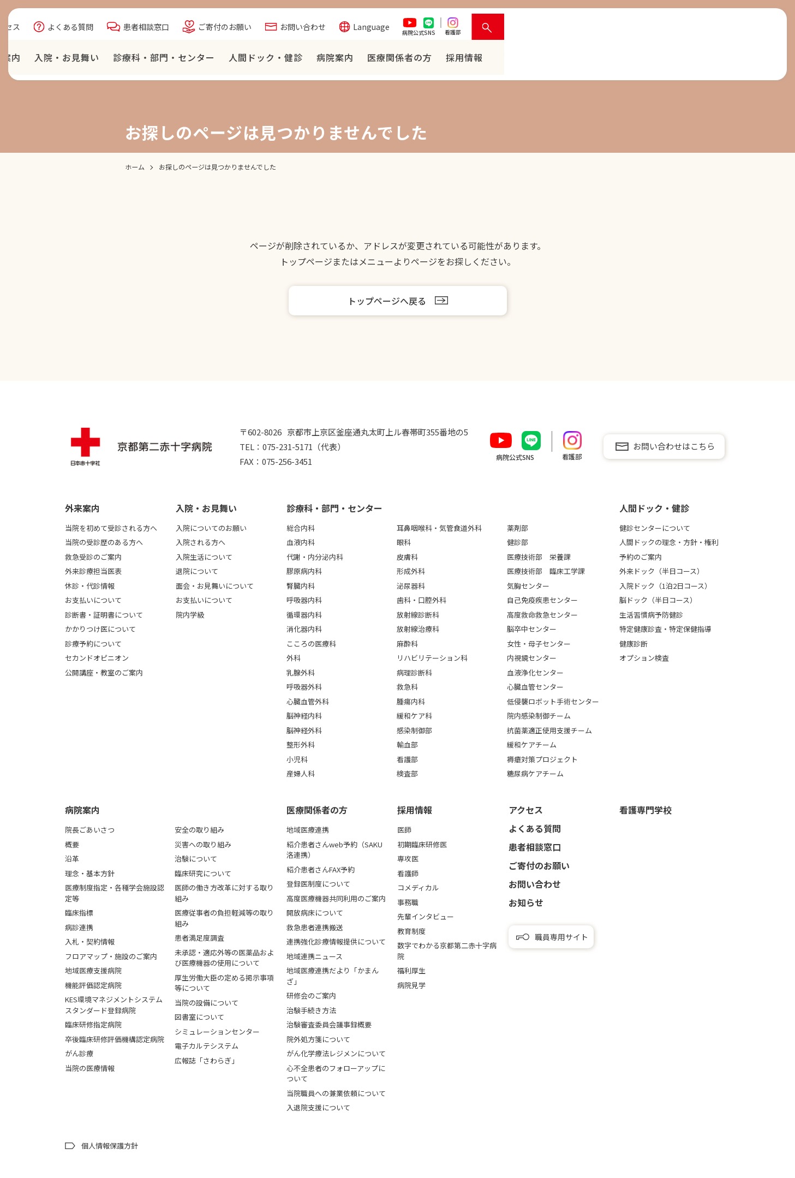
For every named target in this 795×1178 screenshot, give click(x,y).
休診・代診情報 (90, 586)
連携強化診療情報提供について (336, 941)
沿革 (72, 858)
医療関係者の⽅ (673, 60)
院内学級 (190, 614)
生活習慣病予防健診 (651, 614)
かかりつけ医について (100, 629)
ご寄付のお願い (498, 29)
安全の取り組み (199, 829)
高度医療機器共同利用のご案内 (336, 898)
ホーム (230, 60)
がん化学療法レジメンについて (336, 1053)
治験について (196, 858)
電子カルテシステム (206, 1046)
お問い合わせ (577, 29)
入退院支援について (318, 1107)
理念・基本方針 (90, 873)
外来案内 (276, 60)
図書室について (199, 1017)
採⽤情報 (738, 60)
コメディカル (418, 887)
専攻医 (408, 858)
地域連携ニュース (314, 956)
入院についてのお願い (211, 528)
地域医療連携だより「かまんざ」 (332, 975)
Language (645, 29)
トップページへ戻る (387, 300)
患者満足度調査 (199, 937)
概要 (72, 844)
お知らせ (526, 902)
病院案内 (608, 60)
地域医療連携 (307, 829)
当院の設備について (206, 1002)
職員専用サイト (561, 936)
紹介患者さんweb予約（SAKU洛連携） (334, 849)
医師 (404, 829)
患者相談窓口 (420, 29)
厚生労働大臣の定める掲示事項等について (224, 983)
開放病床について (314, 912)
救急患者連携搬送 (314, 927)
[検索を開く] (762, 29)
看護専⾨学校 (645, 809)
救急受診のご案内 (93, 557)
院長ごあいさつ (90, 829)
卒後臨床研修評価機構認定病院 (114, 1039)
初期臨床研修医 (422, 844)
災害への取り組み (203, 844)
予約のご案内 (640, 557)
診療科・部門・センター (438, 60)
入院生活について (204, 557)
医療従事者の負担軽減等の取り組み (224, 918)
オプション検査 (644, 658)
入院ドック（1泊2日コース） (665, 586)
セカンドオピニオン (97, 658)
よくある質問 (344, 29)
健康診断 (633, 643)
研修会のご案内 (311, 995)
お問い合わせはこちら (674, 446)
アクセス (279, 29)
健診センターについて (654, 528)
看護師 (408, 873)
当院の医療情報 (90, 1068)
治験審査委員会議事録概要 (329, 1024)
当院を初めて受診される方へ (111, 528)
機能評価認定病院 (93, 985)
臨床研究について (203, 873)
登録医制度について (318, 883)
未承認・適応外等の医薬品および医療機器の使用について (224, 957)
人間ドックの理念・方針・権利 (669, 542)
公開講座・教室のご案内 (104, 672)
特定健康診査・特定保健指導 (665, 629)
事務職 (408, 902)
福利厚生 (411, 970)
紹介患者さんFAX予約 (320, 869)
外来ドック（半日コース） (661, 571)
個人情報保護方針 (109, 1145)
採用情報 (414, 809)
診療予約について (93, 643)
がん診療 (79, 1053)
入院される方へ (200, 542)
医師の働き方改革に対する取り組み (224, 893)
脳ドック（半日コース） (658, 600)
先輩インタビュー (425, 916)
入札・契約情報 (90, 941)
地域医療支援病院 (93, 970)
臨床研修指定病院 (93, 1024)
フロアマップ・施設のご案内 (111, 956)
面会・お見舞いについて (215, 586)
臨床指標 (79, 912)
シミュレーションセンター (217, 1031)
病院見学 (411, 985)
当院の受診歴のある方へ (104, 542)
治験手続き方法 (311, 1010)
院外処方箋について (318, 1039)
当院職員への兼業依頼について (336, 1093)
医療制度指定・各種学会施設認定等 (114, 893)
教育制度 (411, 931)
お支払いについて (93, 600)
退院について (197, 571)
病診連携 (79, 927)
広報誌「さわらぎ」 (206, 1060)
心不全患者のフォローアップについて (335, 1073)
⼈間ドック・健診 (540, 60)
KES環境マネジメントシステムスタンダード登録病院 (114, 1004)
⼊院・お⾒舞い (340, 60)
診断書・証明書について (104, 614)
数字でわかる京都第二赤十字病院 (447, 950)
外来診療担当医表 (93, 571)
